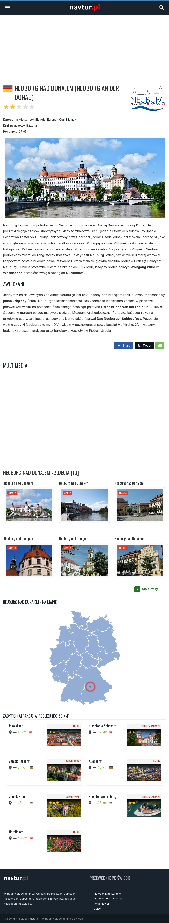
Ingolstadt (16, 725)
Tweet (144, 346)
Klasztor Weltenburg (102, 796)
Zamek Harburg (19, 761)
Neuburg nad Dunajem (18, 483)
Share (124, 346)
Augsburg (95, 761)
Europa (52, 119)
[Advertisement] (84, 45)
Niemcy (71, 119)
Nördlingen (16, 831)
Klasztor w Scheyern (102, 725)
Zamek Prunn (17, 796)
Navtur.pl (33, 918)
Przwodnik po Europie (107, 893)
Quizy (97, 908)
